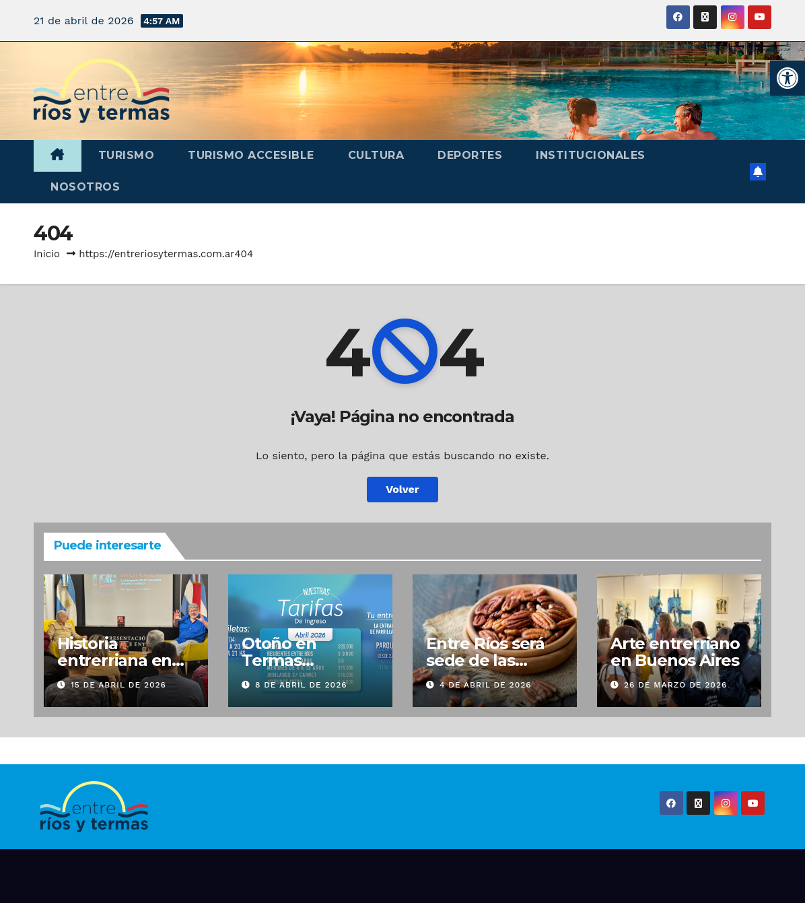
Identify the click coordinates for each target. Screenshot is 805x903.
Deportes (470, 155)
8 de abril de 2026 (301, 685)
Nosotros (85, 186)
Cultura (376, 155)
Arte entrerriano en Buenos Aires (675, 652)
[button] (787, 78)
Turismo (126, 155)
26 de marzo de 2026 (675, 685)
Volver (402, 489)
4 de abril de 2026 (486, 685)
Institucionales (590, 155)
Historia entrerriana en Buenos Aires (114, 660)
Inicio (47, 254)
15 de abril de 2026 (118, 685)
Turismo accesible (251, 155)
